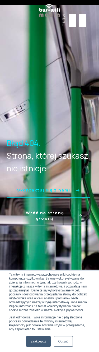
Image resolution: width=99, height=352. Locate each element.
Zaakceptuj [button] (38, 341)
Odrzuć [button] (63, 341)
